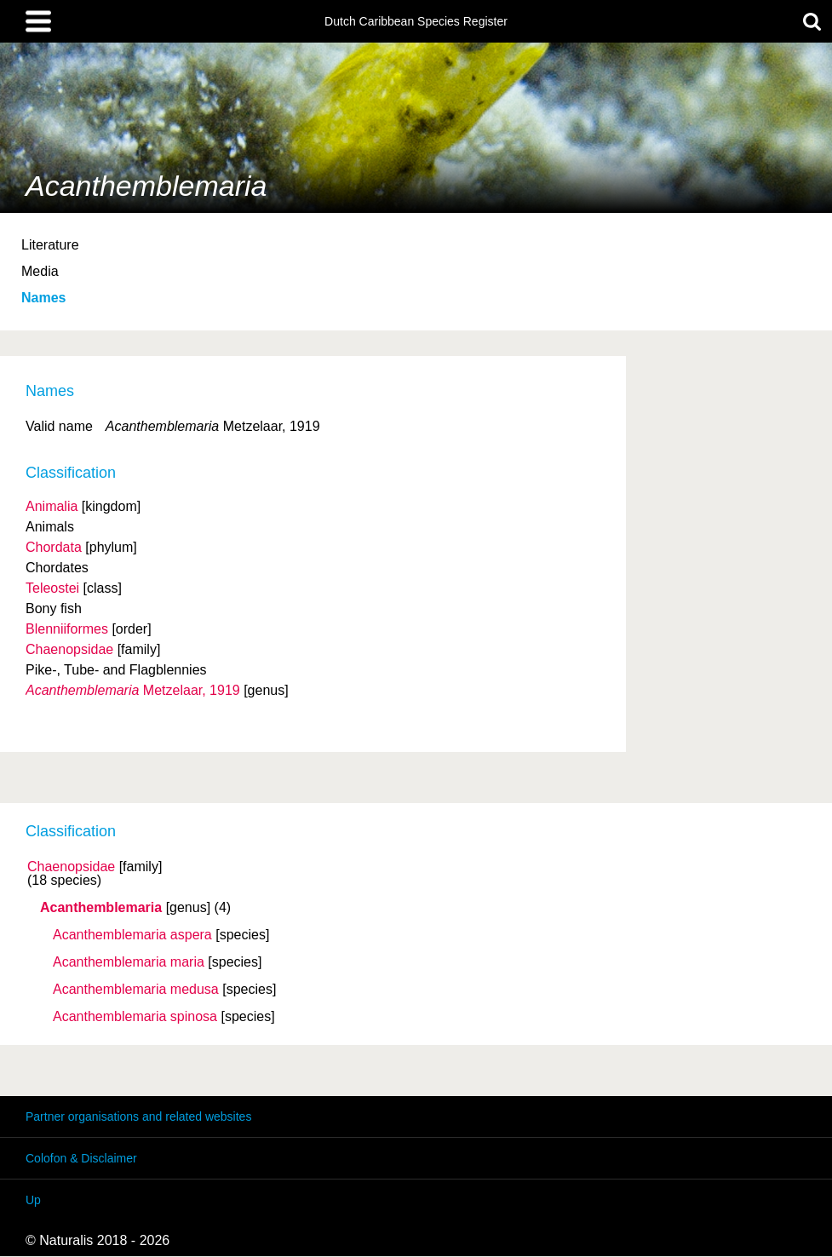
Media (40, 271)
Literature (50, 245)
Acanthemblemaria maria (128, 962)
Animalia (51, 506)
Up (33, 1200)
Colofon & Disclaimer (81, 1158)
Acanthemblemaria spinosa (135, 1017)
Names (43, 297)
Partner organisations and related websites (138, 1116)
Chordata (54, 547)
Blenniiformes (67, 629)
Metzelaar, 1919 (133, 690)
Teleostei (52, 588)
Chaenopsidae (71, 867)
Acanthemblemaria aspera (132, 935)
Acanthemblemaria (101, 908)
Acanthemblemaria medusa (136, 989)
